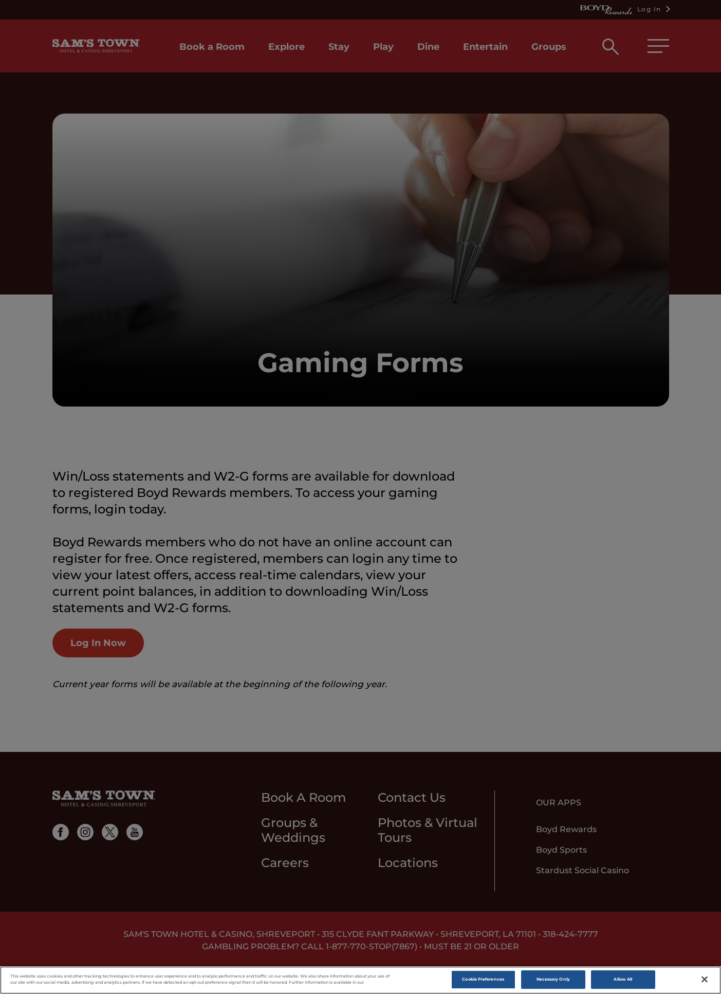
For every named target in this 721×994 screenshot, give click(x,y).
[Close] (704, 979)
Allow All (623, 979)
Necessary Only (553, 979)
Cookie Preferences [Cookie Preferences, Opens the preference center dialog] (483, 979)
